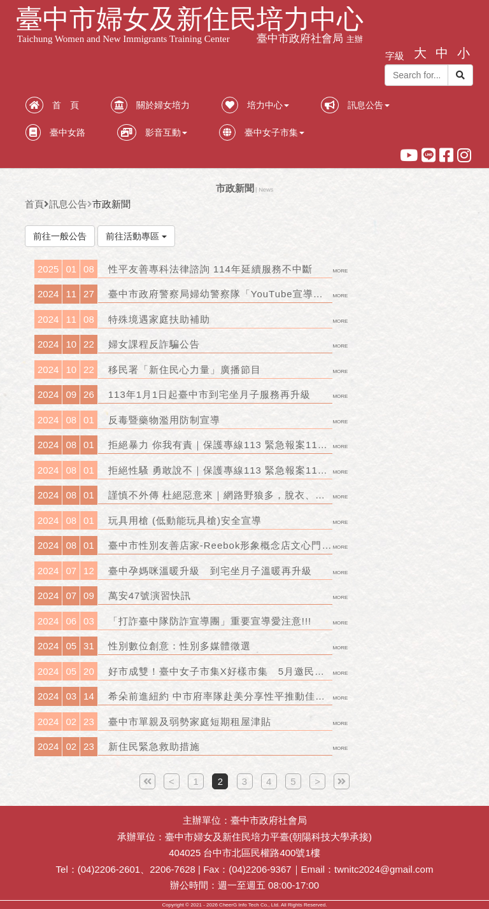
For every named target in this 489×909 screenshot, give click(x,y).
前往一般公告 (60, 236)
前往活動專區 (136, 236)
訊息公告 (68, 204)
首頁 (34, 204)
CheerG (228, 905)
